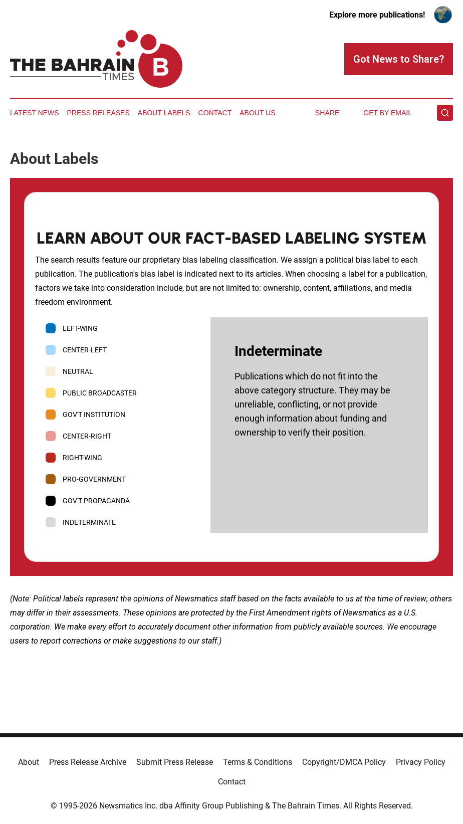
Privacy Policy (420, 762)
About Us (257, 113)
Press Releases (98, 113)
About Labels (164, 113)
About (28, 762)
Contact (215, 113)
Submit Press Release (174, 762)
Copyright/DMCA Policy (344, 762)
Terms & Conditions (257, 762)
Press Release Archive (87, 762)
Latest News (34, 113)
